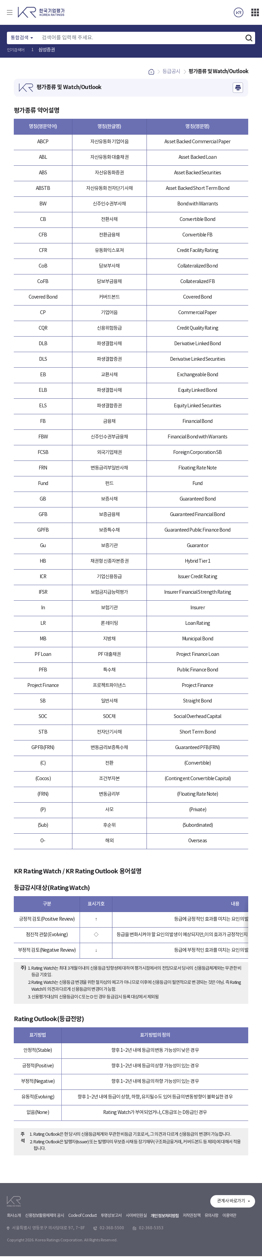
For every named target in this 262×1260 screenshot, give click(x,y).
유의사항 (211, 1255)
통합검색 (20, 38)
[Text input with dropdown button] (140, 38)
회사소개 (14, 1255)
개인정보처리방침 (165, 1255)
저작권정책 (191, 1255)
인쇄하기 (238, 91)
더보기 (255, 12)
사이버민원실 (136, 1255)
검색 (249, 38)
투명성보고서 (111, 1255)
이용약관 (229, 1255)
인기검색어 (15, 50)
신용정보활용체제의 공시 (44, 1255)
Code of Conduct (82, 1255)
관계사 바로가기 (231, 1240)
